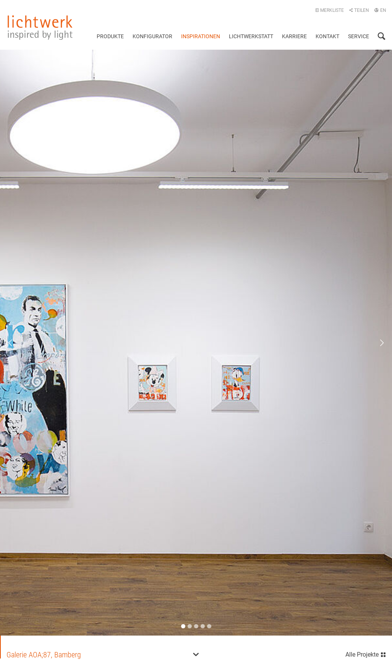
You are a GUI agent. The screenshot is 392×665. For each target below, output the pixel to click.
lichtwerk (40, 27)
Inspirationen (200, 36)
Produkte (110, 36)
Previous (15, 342)
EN (380, 10)
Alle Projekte (365, 652)
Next (376, 342)
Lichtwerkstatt (251, 36)
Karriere (294, 36)
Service (358, 36)
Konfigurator (152, 36)
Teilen (359, 10)
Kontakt (327, 36)
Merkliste (329, 10)
